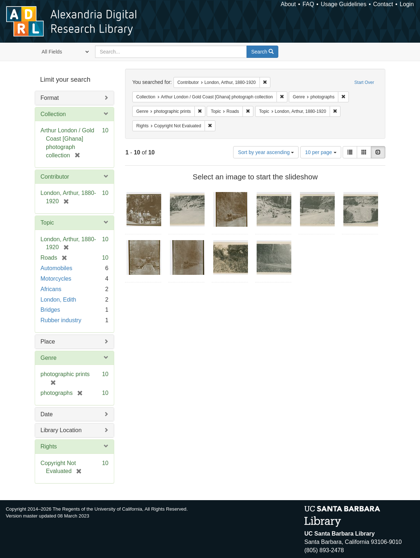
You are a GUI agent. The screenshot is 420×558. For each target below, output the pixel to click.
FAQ (308, 4)
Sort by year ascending (266, 152)
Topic (47, 223)
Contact (383, 4)
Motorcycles (55, 279)
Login (407, 4)
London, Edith (58, 300)
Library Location (61, 430)
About (288, 4)
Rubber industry (60, 320)
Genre (48, 358)
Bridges (50, 310)
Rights (48, 446)
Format (49, 98)
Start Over (364, 82)
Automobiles (56, 268)
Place (47, 341)
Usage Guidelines (343, 4)
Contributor (54, 177)
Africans (50, 289)
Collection (53, 114)
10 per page (321, 152)
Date (46, 414)
